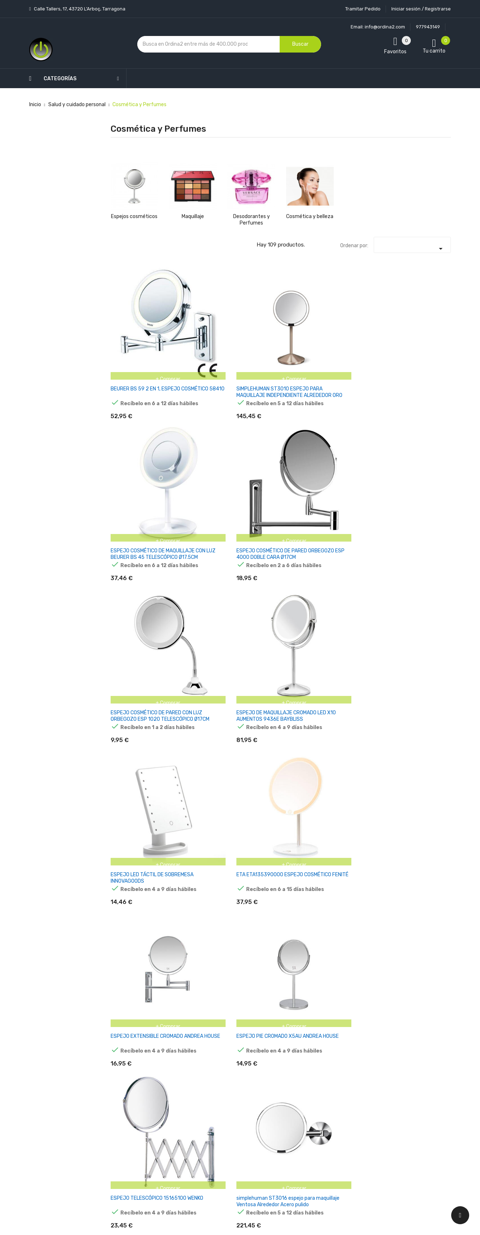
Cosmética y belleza (309, 216)
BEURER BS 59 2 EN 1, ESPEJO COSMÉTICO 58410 (133, 328)
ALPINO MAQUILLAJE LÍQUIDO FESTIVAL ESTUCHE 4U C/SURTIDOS (134, 643)
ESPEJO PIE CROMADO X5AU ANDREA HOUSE (304, 432)
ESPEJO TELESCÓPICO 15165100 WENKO (364, 432)
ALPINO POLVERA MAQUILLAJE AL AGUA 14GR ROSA (189, 744)
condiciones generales (414, 1075)
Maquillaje (193, 216)
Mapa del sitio (232, 1146)
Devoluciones (232, 1108)
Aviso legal (229, 1071)
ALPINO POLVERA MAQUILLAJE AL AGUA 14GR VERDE (307, 744)
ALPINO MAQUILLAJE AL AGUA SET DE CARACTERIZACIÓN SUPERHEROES (309, 643)
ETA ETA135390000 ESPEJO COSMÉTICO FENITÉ (192, 432)
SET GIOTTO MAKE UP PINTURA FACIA (190, 844)
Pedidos (283, 1091)
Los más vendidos (179, 1053)
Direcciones (287, 1116)
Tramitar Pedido (363, 9)
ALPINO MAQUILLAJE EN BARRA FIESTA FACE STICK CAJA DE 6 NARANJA (368, 851)
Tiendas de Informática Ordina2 (231, 1171)
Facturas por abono (296, 1103)
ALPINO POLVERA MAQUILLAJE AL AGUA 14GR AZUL (247, 744)
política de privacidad (361, 1081)
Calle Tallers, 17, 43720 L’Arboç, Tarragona (79, 9)
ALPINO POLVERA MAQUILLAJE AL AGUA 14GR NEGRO (366, 744)
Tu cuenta (288, 1026)
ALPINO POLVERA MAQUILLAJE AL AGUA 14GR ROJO (131, 744)
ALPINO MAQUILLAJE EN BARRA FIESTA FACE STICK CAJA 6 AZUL (309, 539)
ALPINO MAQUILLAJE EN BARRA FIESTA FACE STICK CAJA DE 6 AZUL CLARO (368, 539)
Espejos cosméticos (134, 216)
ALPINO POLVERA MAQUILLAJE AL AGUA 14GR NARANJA (422, 643)
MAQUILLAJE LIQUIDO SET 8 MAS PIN (134, 844)
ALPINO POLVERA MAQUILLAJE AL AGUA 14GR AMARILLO (364, 643)
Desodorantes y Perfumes (251, 219)
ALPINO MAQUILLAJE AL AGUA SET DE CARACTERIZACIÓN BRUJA (250, 643)
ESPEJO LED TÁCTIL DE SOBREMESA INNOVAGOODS (133, 432)
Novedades (172, 1040)
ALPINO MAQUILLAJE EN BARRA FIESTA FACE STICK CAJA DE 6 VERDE (250, 539)
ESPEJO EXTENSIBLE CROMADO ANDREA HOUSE (249, 435)
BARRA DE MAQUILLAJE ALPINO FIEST (426, 744)
